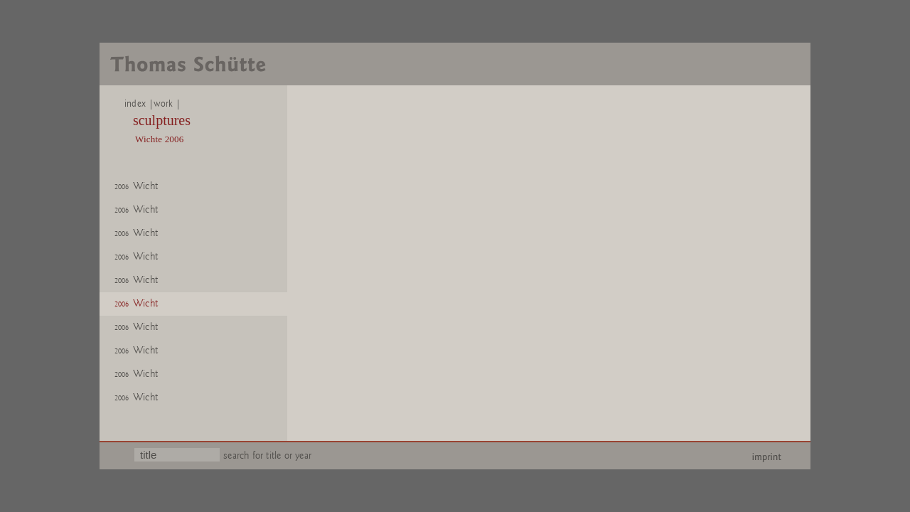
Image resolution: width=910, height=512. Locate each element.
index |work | (147, 104)
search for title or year (267, 455)
